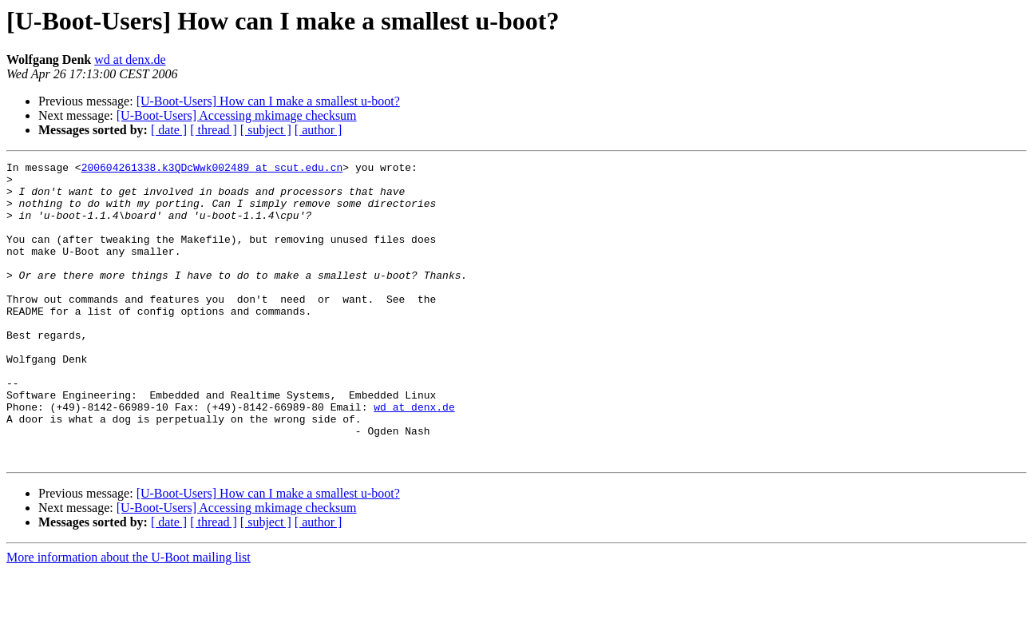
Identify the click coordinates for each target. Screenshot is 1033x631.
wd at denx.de (129, 59)
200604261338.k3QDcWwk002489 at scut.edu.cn (212, 169)
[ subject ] (265, 130)
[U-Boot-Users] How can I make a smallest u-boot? (268, 101)
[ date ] (169, 130)
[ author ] (318, 130)
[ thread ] (213, 130)
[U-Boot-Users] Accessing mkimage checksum (237, 115)
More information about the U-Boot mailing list (128, 617)
